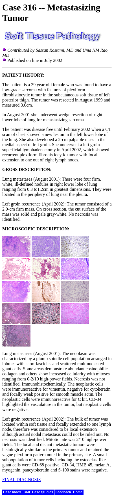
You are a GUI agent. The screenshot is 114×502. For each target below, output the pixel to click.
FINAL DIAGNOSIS (21, 479)
